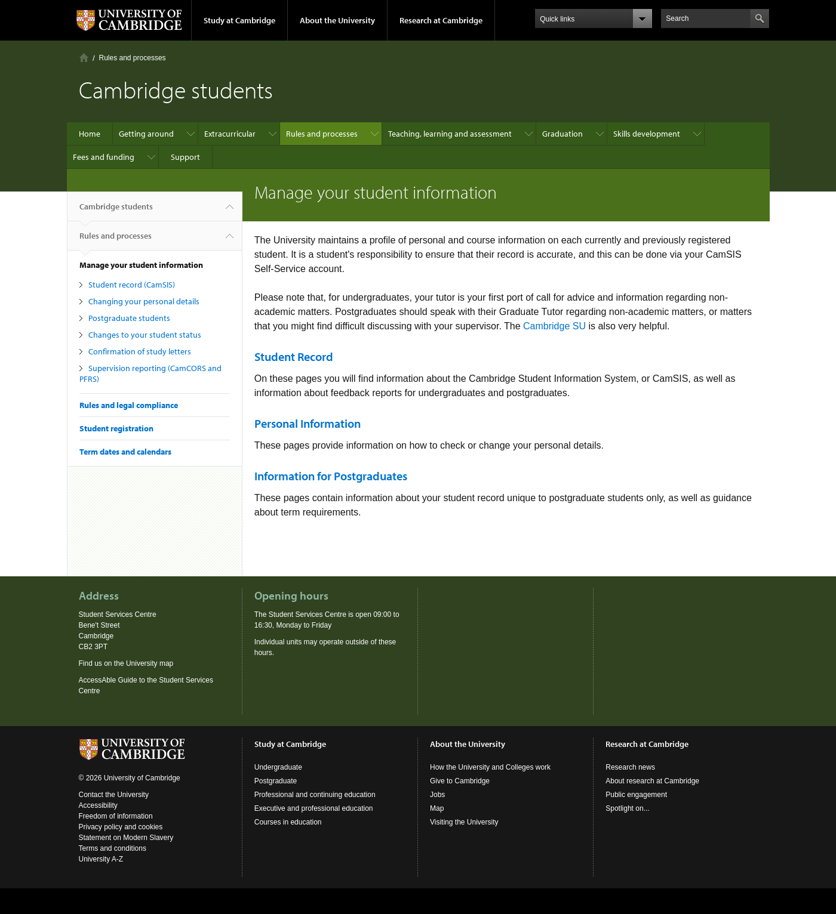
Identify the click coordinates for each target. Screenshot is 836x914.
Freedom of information (116, 816)
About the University (337, 20)
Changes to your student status (144, 334)
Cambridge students (116, 211)
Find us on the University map (126, 663)
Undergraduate (278, 767)
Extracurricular (230, 133)
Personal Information (307, 423)
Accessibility (98, 805)
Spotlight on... (627, 808)
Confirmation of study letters (139, 351)
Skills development (646, 133)
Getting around (146, 133)
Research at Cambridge (440, 20)
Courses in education (288, 822)
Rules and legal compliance (128, 405)
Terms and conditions (112, 848)
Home (84, 58)
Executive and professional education (313, 808)
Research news (630, 767)
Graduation (562, 133)
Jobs (437, 795)
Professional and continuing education (315, 795)
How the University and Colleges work (490, 767)
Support (185, 157)
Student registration (116, 428)
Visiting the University (464, 822)
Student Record (293, 356)
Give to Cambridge (460, 781)
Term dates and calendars (125, 451)
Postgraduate (275, 781)
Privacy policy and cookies (121, 827)
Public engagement (636, 795)
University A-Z (101, 859)
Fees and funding (103, 157)
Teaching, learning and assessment (450, 133)
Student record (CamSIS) (131, 284)
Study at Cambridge (239, 20)
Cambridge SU (554, 326)
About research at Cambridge (652, 781)
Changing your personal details (143, 301)
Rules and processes (132, 58)
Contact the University (114, 795)
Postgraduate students (129, 318)
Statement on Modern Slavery (126, 837)
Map (437, 808)
